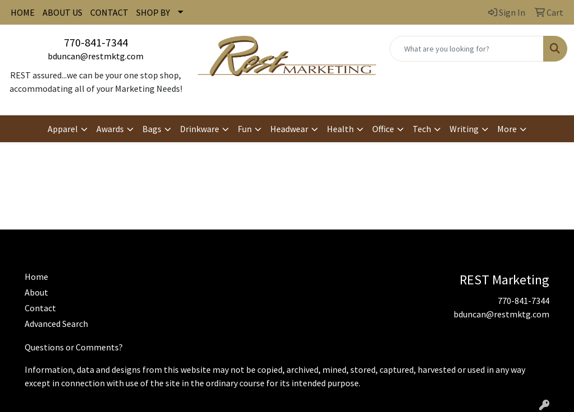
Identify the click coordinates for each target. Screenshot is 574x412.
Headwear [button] (289, 128)
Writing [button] (464, 128)
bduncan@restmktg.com (96, 56)
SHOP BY (153, 12)
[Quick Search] (467, 49)
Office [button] (383, 128)
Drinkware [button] (199, 128)
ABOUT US (62, 12)
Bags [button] (151, 128)
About (36, 292)
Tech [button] (422, 128)
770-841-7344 (96, 42)
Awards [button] (110, 128)
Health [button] (340, 128)
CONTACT (109, 12)
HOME (23, 12)
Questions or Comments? (74, 347)
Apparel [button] (63, 128)
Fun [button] (245, 128)
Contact (40, 307)
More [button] (507, 128)
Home (36, 276)
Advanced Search (56, 323)
